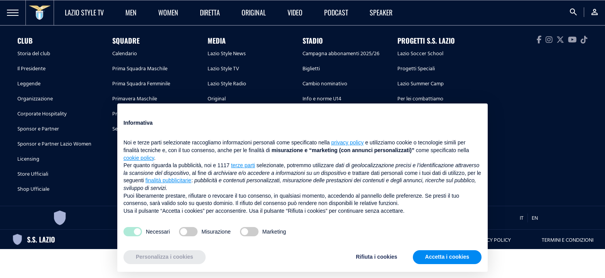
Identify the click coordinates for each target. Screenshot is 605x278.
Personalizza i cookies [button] (164, 257)
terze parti (243, 165)
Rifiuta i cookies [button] (376, 257)
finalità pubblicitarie (168, 180)
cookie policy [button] (138, 158)
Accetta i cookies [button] (447, 257)
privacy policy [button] (347, 142)
